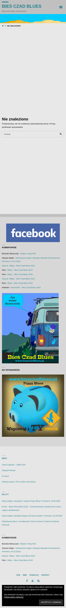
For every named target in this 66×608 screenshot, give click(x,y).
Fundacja (34, 575)
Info (4, 458)
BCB (18, 575)
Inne (25, 575)
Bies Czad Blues (21, 6)
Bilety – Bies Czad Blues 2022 (22, 266)
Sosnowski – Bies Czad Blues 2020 (26, 287)
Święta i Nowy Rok (28, 254)
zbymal (5, 266)
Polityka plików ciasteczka (13, 597)
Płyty (5, 494)
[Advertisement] (33, 72)
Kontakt (45, 575)
